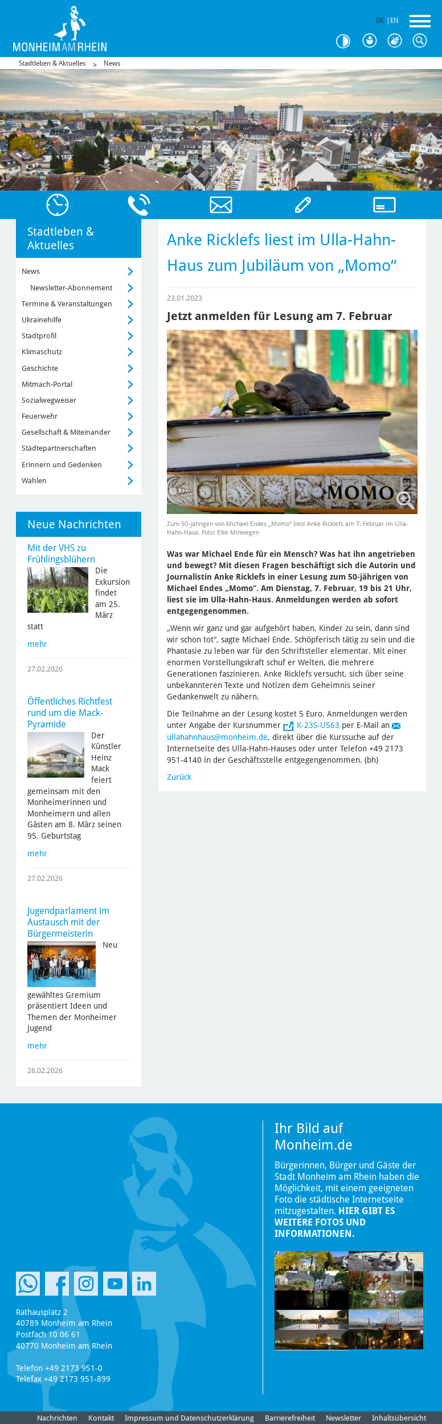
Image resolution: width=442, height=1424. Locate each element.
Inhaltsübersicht (399, 1418)
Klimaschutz (42, 351)
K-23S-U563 (318, 725)
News (112, 63)
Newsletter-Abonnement (71, 288)
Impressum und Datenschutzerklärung (189, 1418)
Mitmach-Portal (47, 384)
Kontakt (101, 1418)
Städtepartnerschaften (59, 448)
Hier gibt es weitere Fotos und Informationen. (335, 1222)
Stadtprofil (39, 335)
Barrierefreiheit (290, 1418)
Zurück (179, 777)
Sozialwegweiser (49, 400)
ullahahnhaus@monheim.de (217, 737)
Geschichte (40, 368)
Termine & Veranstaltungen (67, 304)
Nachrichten (57, 1418)
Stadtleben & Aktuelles (52, 63)
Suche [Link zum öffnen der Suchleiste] (422, 41)
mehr (37, 644)
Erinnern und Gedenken (62, 464)
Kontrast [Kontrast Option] (347, 41)
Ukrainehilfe (42, 319)
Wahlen (34, 480)
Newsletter (343, 1418)
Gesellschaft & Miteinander (66, 432)
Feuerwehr (40, 416)
